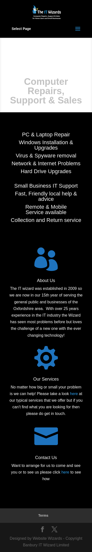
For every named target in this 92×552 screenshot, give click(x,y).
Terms (43, 515)
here (74, 394)
